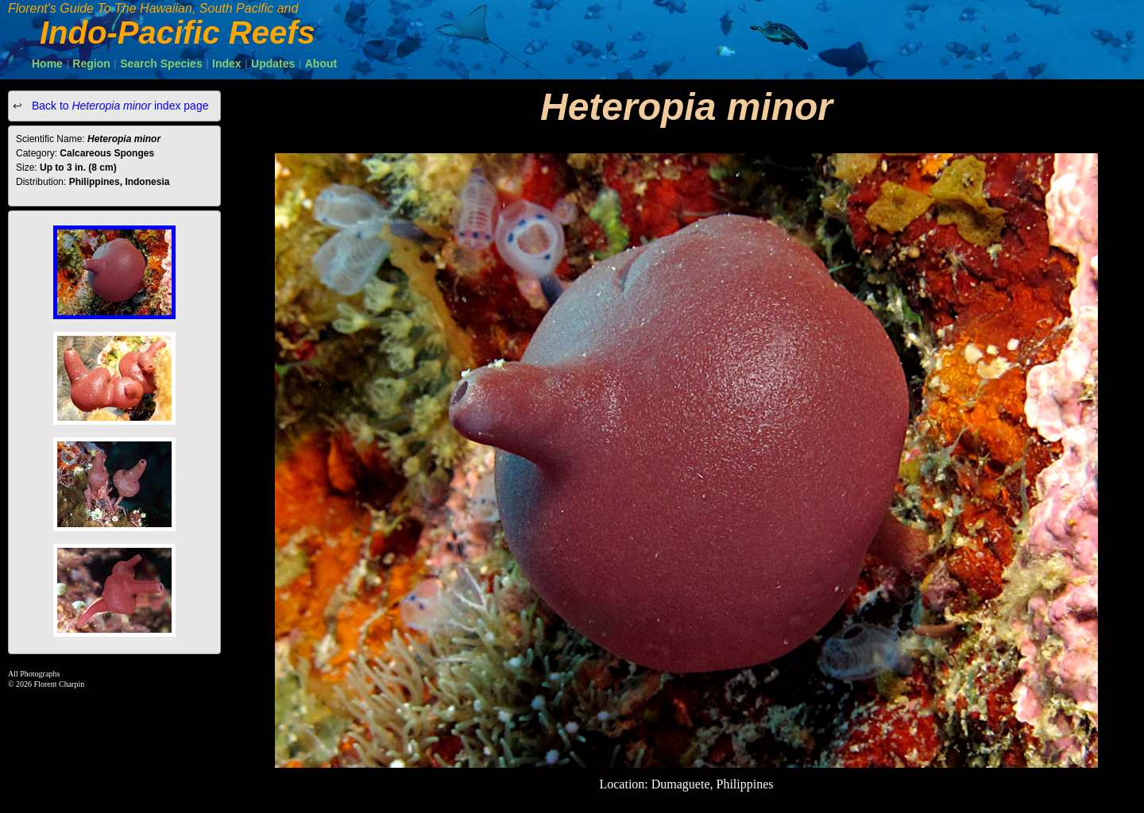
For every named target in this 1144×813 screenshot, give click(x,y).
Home (47, 63)
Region (91, 63)
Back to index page (118, 105)
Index (227, 63)
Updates (273, 63)
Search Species (161, 63)
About (321, 63)
